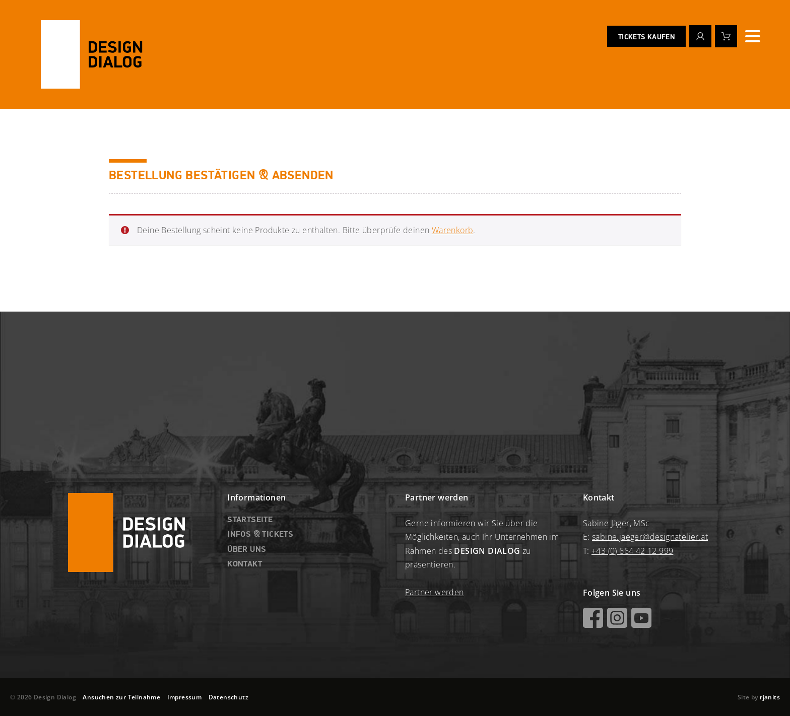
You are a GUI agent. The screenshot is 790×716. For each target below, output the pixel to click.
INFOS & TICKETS (260, 535)
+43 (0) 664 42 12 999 (632, 550)
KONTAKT (244, 564)
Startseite (250, 520)
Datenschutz (228, 697)
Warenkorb (453, 230)
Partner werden (434, 592)
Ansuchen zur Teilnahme (121, 697)
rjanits (770, 697)
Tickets (646, 37)
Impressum (184, 697)
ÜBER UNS (246, 550)
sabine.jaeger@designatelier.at (650, 536)
